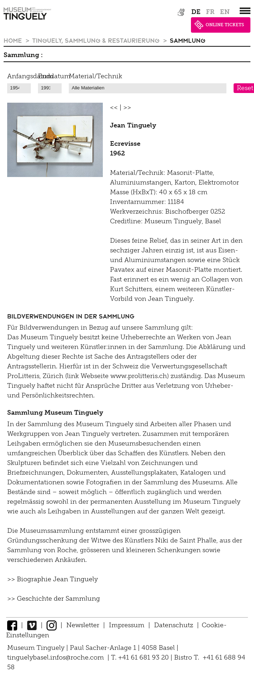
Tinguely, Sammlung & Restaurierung (96, 40)
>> (127, 107)
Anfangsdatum (30, 76)
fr (210, 12)
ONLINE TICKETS (219, 24)
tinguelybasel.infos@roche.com (56, 657)
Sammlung (187, 40)
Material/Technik (95, 76)
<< (114, 107)
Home (14, 40)
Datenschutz (173, 625)
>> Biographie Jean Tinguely (52, 579)
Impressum (126, 625)
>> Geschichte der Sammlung (53, 598)
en (225, 12)
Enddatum (54, 76)
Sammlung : (23, 54)
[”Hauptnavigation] (245, 10)
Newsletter (82, 625)
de (196, 12)
